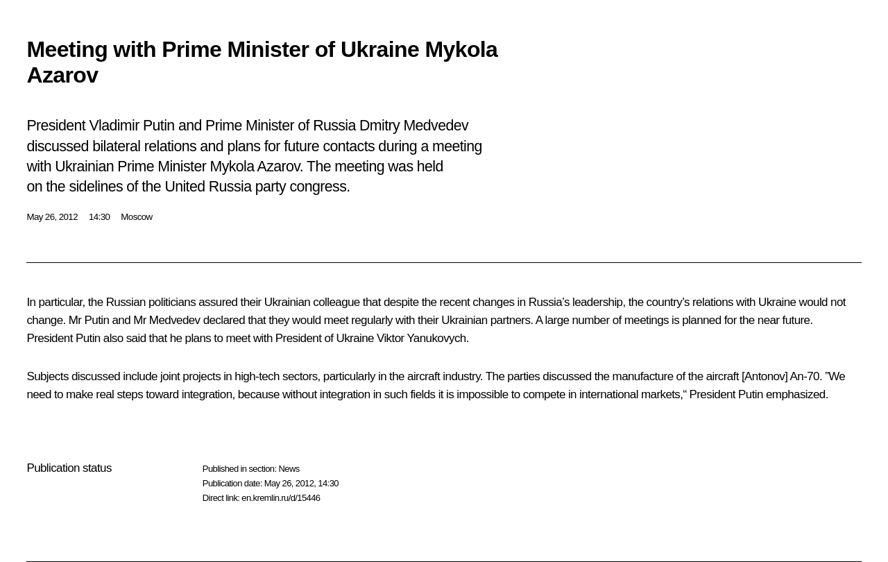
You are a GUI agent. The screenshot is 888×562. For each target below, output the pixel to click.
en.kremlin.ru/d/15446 (280, 498)
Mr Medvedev (166, 320)
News (288, 468)
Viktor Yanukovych (421, 338)
